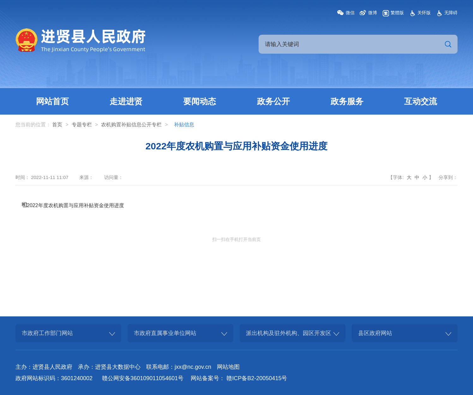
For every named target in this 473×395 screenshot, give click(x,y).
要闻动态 (199, 101)
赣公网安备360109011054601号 (142, 378)
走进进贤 (126, 101)
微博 (372, 12)
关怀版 (424, 12)
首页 (57, 124)
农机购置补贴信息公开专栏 (131, 124)
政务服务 (347, 101)
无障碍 (451, 12)
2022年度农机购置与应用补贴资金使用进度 (75, 205)
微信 (350, 12)
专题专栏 (82, 124)
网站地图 (228, 367)
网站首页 (52, 101)
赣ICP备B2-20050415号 (256, 378)
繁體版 (397, 12)
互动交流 (420, 101)
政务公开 (273, 101)
